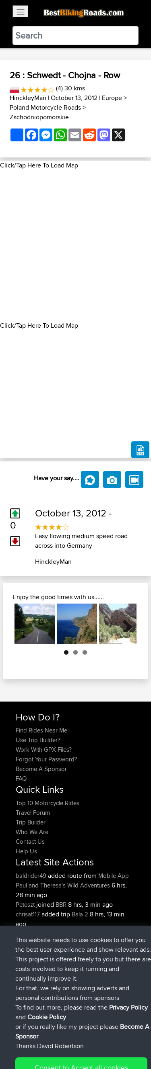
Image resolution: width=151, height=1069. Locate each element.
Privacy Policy (123, 1038)
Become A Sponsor (41, 769)
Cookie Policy (24, 1047)
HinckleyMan (28, 97)
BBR (61, 904)
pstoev (25, 972)
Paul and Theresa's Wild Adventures (63, 885)
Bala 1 (79, 933)
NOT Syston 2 (90, 953)
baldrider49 (32, 875)
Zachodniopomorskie (39, 117)
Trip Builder (31, 822)
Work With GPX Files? (44, 749)
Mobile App (113, 875)
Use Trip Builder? (38, 740)
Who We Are (32, 832)
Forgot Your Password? (46, 759)
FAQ (21, 778)
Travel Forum (33, 812)
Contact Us (30, 841)
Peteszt (26, 904)
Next (124, 624)
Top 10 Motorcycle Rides (47, 803)
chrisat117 (28, 914)
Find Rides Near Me (41, 730)
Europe (112, 97)
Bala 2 (80, 914)
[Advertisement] (75, 245)
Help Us (26, 851)
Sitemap (90, 1038)
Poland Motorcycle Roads (45, 107)
